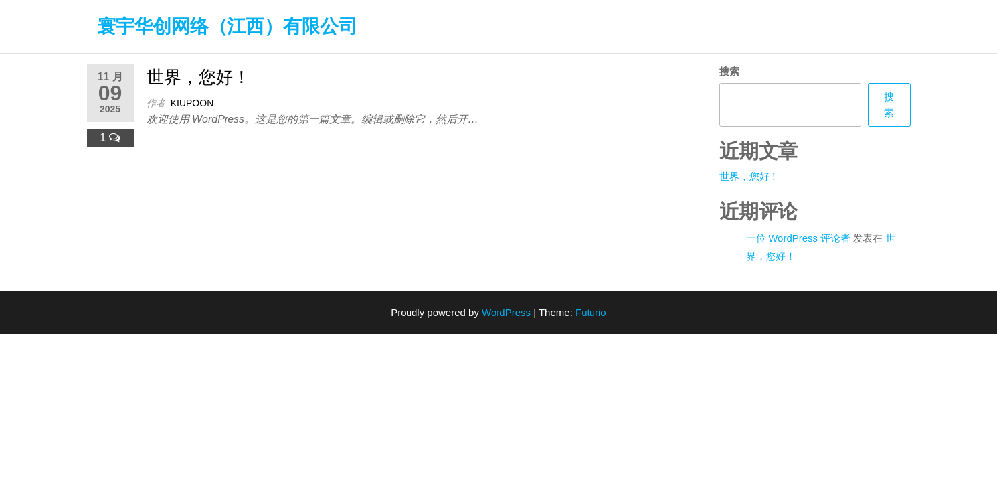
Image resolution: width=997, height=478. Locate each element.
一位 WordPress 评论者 (798, 238)
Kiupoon (192, 103)
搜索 (729, 71)
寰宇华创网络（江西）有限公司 (227, 26)
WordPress (506, 312)
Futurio (590, 312)
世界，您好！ (198, 77)
